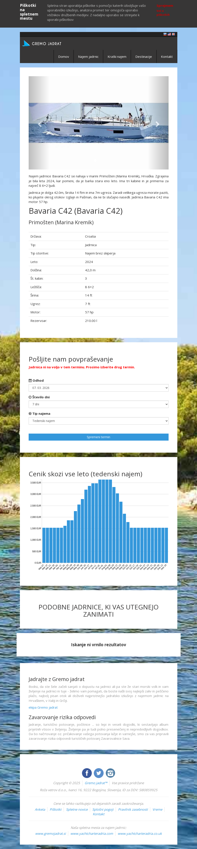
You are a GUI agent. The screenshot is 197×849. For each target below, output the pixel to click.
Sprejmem (165, 5)
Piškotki (55, 809)
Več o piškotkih (163, 12)
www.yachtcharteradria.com (91, 833)
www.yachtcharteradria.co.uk (140, 833)
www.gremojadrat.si (50, 833)
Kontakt (167, 56)
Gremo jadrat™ (96, 783)
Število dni (39, 397)
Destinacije (143, 56)
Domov (63, 56)
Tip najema (39, 413)
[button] (39, 123)
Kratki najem (117, 56)
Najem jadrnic (88, 56)
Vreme (157, 809)
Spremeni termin (98, 437)
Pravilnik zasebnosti (133, 809)
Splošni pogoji (102, 809)
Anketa (40, 809)
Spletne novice (77, 809)
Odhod (36, 380)
